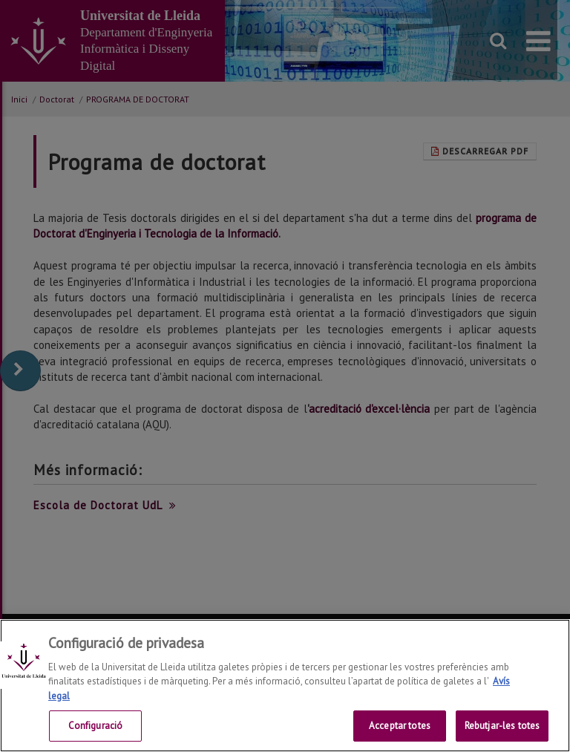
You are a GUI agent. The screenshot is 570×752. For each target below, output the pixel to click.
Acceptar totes (399, 725)
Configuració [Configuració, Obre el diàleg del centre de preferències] (95, 725)
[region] (285, 685)
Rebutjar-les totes (502, 725)
